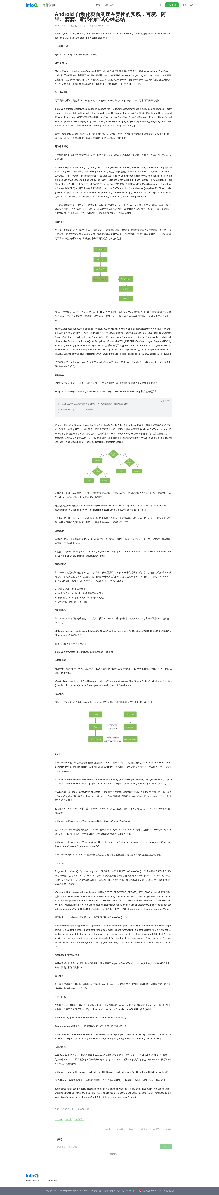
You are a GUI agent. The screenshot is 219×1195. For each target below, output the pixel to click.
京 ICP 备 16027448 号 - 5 (127, 1191)
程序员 (68, 1119)
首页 (98, 5)
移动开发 (79, 1119)
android (59, 1119)
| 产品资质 (170, 1191)
